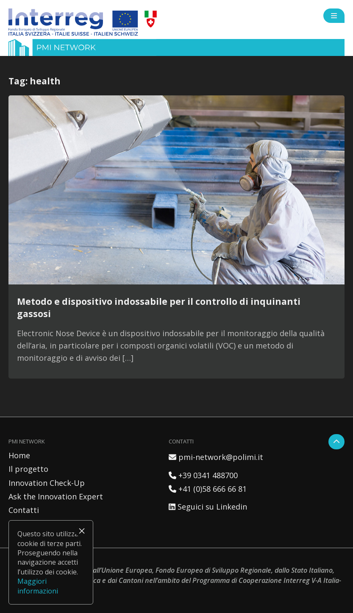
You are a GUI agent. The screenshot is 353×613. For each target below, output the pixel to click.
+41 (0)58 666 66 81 (208, 489)
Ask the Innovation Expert (55, 496)
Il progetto (28, 469)
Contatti (23, 510)
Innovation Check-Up (46, 483)
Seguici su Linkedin (208, 507)
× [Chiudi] (82, 531)
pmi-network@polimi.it (216, 457)
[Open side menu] (334, 15)
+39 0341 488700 (203, 475)
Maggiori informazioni (37, 586)
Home (19, 455)
